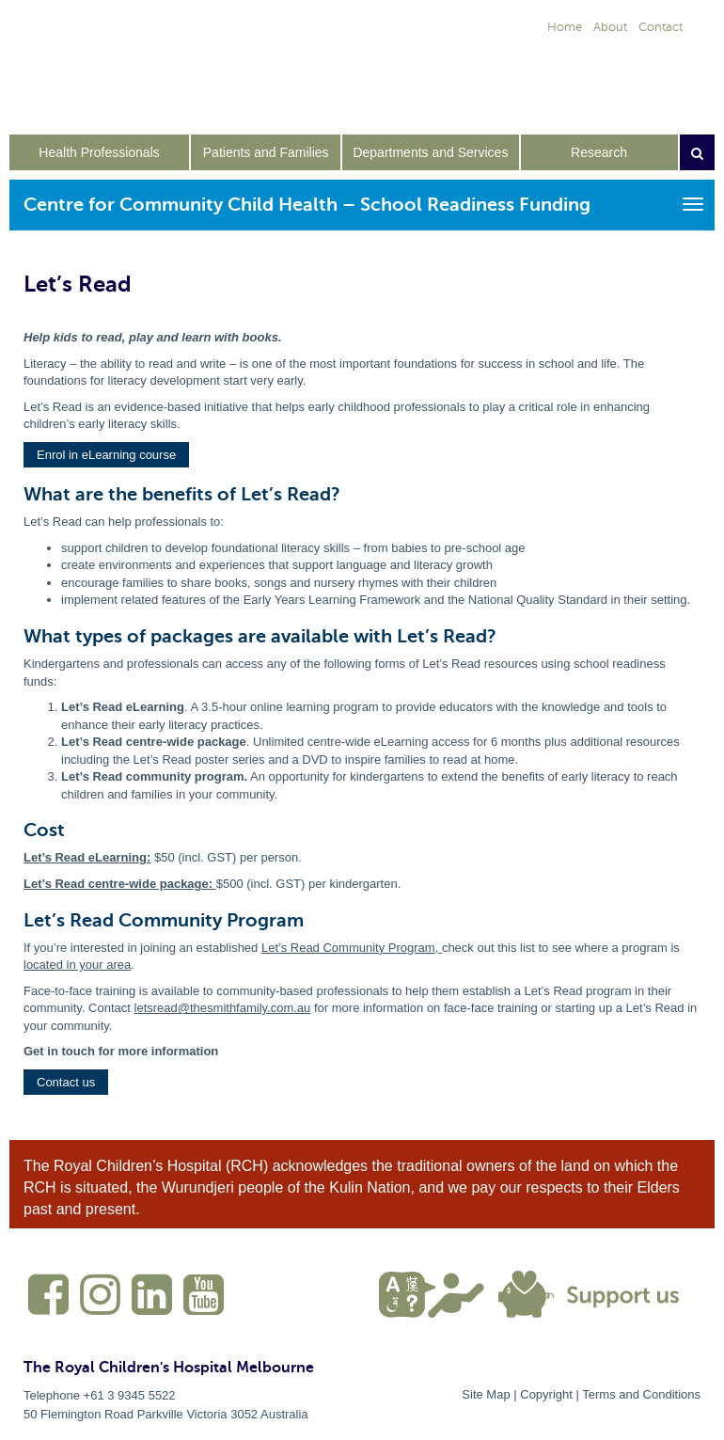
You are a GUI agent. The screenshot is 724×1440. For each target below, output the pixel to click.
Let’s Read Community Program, (351, 948)
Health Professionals (99, 152)
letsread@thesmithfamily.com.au (222, 1008)
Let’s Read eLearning (85, 857)
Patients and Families (266, 152)
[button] (106, 454)
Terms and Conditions (641, 1394)
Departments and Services (430, 152)
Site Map (486, 1394)
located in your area (77, 964)
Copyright (546, 1394)
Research (599, 152)
